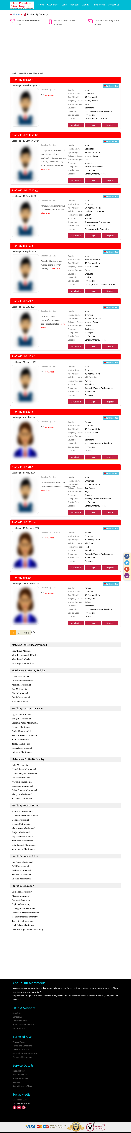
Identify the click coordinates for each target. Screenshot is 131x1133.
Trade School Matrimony (23, 917)
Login (64, 4)
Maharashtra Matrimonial (23, 826)
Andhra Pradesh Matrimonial (25, 814)
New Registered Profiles (23, 663)
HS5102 (28, 467)
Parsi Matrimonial (20, 701)
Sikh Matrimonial (20, 693)
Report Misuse (19, 1024)
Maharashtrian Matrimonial (24, 734)
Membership (98, 4)
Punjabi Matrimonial (21, 730)
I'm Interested (111, 86)
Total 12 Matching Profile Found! (26, 73)
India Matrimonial (20, 764)
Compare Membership (23, 1053)
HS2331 (28, 522)
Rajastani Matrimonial (22, 751)
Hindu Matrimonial (20, 676)
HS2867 (28, 79)
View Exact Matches (21, 651)
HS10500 (29, 190)
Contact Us (113, 4)
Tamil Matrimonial (20, 738)
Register (74, 4)
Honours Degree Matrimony (25, 913)
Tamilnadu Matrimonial (22, 838)
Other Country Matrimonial (24, 788)
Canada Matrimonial (21, 776)
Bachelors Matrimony (22, 889)
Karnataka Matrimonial (22, 809)
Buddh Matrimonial (21, 697)
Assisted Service (20, 1070)
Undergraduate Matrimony (24, 905)
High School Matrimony (23, 922)
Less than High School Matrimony (27, 926)
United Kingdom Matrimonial (25, 772)
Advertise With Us (21, 1074)
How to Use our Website (24, 1020)
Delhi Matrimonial (20, 818)
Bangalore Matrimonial (22, 859)
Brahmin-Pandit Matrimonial (25, 722)
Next (27, 632)
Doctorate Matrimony (21, 897)
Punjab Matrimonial (21, 830)
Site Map (17, 1077)
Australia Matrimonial (22, 780)
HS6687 (28, 301)
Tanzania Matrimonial (22, 796)
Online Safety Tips (21, 1045)
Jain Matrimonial (19, 688)
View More (50, 95)
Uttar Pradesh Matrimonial (24, 842)
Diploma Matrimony (21, 901)
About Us (17, 1009)
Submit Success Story (22, 1081)
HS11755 (29, 135)
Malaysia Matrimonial (22, 792)
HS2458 (28, 356)
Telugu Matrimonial (21, 742)
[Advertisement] (65, 49)
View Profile (76, 125)
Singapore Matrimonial (22, 784)
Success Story (19, 1066)
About (85, 4)
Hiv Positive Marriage (58, 1128)
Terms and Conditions (22, 1041)
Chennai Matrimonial (21, 876)
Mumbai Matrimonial (21, 872)
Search (53, 4)
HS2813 (28, 411)
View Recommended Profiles (25, 655)
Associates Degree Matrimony (25, 909)
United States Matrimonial (24, 768)
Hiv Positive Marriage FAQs (25, 1049)
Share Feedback (20, 1017)
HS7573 (28, 245)
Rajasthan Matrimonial (22, 834)
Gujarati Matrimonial (21, 726)
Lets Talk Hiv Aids (21, 1095)
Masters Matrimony (21, 893)
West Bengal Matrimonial (23, 846)
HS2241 (28, 577)
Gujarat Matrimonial (21, 822)
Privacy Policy (19, 1038)
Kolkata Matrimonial (21, 868)
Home (41, 4)
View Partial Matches (21, 659)
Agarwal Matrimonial (21, 714)
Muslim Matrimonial (21, 684)
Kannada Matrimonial (22, 747)
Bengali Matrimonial (21, 718)
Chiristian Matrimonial (22, 680)
